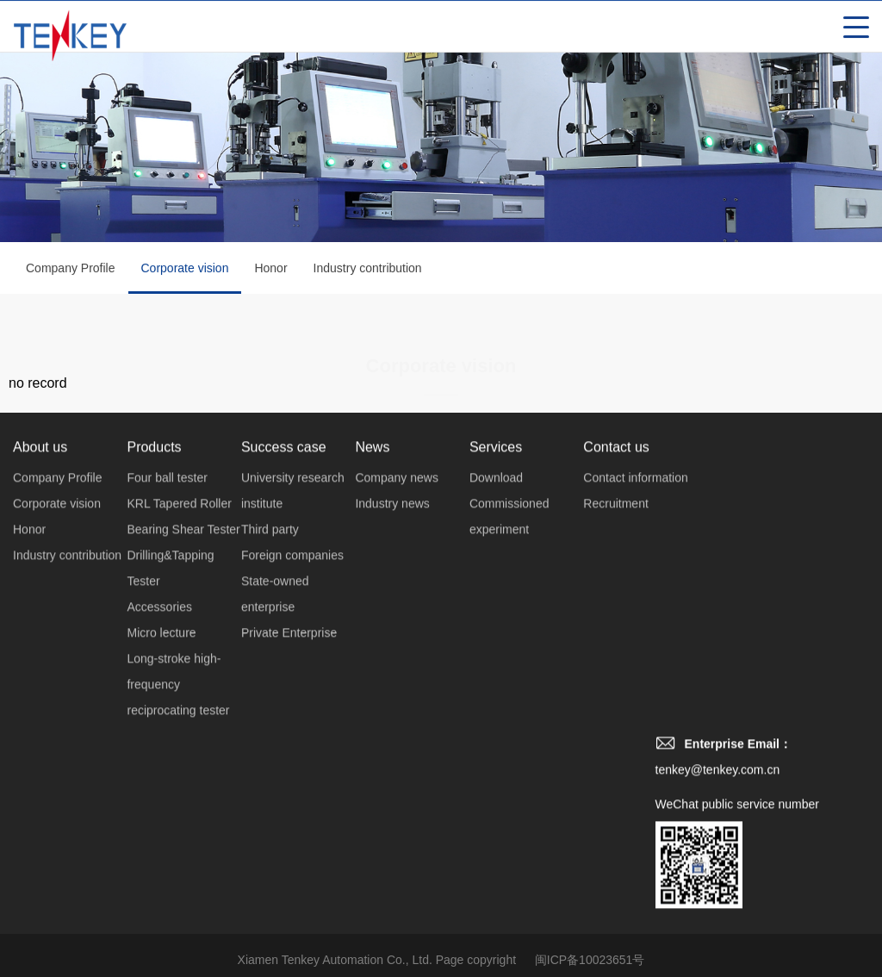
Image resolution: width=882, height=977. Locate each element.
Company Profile (70, 270)
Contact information (635, 500)
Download (496, 500)
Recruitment (615, 526)
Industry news (392, 526)
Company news (396, 500)
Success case (283, 470)
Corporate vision (185, 280)
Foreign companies (292, 578)
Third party (270, 552)
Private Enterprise (289, 656)
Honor (270, 270)
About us (40, 470)
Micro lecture (161, 656)
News (372, 470)
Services (495, 470)
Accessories (159, 630)
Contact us (616, 470)
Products (154, 470)
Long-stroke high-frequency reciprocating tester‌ (178, 707)
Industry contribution (368, 270)
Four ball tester (167, 500)
